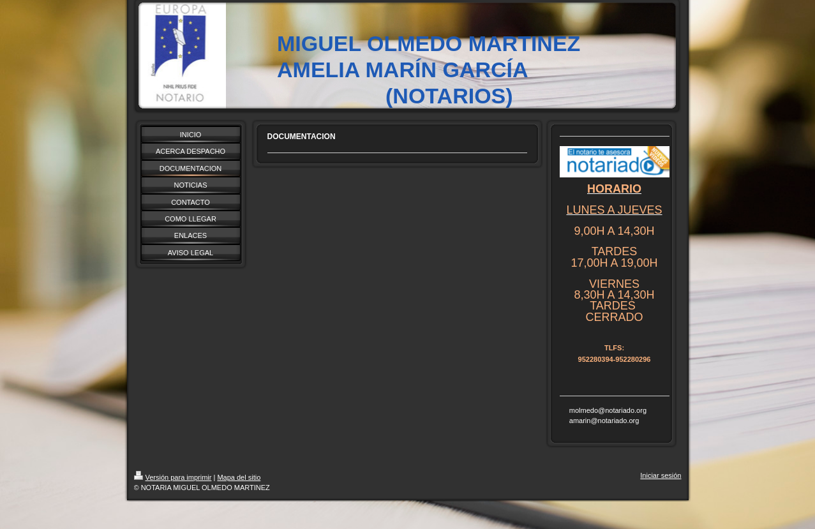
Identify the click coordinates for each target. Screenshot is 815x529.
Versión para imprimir (173, 477)
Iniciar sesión (660, 475)
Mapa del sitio (238, 477)
